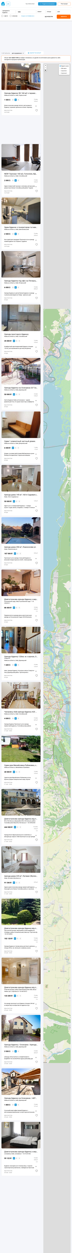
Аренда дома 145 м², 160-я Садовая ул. (21, 495)
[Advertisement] (36, 36)
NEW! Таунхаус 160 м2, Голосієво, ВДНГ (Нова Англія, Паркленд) (21, 174)
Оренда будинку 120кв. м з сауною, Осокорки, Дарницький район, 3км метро (21, 656)
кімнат (40, 11)
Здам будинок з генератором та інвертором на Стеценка (21, 227)
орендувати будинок (6, 11)
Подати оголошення (47, 4)
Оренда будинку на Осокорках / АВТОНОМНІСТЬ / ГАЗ (21, 1098)
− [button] (45, 68)
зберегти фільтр (34, 53)
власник (14, 16)
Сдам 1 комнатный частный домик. (20, 441)
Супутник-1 (64, 70)
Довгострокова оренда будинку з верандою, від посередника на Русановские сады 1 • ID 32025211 (21, 599)
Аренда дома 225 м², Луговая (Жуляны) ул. (21, 876)
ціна (58, 11)
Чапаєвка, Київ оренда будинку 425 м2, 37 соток (21, 712)
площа (49, 11)
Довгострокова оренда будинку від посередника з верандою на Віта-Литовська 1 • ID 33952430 (21, 819)
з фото (6, 16)
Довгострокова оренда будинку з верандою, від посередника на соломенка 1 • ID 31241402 (21, 1152)
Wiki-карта (63, 68)
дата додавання (17, 53)
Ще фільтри (49, 16)
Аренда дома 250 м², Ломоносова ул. (20, 547)
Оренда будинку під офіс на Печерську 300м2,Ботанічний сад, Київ (21, 281)
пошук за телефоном (28, 16)
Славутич (31, 670)
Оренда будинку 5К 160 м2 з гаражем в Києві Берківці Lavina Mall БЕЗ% (21, 93)
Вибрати (64, 16)
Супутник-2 (64, 73)
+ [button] (45, 65)
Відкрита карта (65, 66)
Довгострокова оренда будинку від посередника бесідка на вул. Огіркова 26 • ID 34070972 (21, 987)
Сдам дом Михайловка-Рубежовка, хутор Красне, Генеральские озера (21, 765)
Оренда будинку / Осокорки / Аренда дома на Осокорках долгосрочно (21, 1045)
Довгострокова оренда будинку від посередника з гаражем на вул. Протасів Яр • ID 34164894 (21, 928)
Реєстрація (64, 4)
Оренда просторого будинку (16, 334)
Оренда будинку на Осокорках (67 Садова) (21, 388)
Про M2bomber (30, 4)
